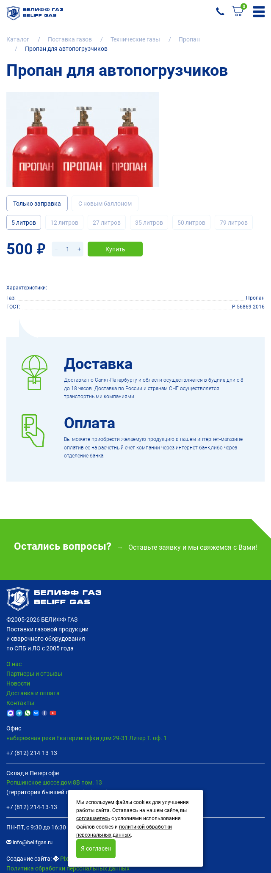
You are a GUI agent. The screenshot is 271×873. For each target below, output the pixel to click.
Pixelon (69, 858)
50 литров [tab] (191, 222)
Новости (18, 683)
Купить (115, 249)
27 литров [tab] (107, 222)
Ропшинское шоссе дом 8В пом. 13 (54, 782)
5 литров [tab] (23, 222)
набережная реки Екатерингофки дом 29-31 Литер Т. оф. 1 (86, 738)
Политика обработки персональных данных (68, 868)
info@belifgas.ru (29, 842)
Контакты (20, 703)
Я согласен (96, 848)
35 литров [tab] (149, 222)
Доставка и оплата (33, 693)
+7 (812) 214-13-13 (31, 752)
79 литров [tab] (234, 222)
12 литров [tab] (64, 222)
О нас (14, 664)
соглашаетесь (93, 818)
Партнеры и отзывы (34, 673)
